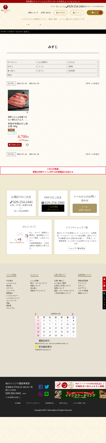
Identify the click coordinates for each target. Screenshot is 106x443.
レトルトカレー (12, 296)
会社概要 (18, 403)
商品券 (8, 306)
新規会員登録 (83, 281)
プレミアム (10, 308)
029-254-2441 (75, 6)
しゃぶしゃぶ (11, 283)
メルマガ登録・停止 (79, 403)
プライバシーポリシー (33, 403)
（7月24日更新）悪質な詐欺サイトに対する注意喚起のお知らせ (53, 170)
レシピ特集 (34, 281)
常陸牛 (11, 32)
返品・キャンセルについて (64, 291)
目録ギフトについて (37, 291)
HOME (3, 32)
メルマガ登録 (83, 291)
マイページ (82, 283)
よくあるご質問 (60, 283)
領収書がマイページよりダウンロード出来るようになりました (53, 1)
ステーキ (9, 288)
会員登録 (60, 13)
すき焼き (9, 281)
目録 (8, 303)
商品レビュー (83, 293)
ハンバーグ (10, 291)
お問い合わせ (46, 13)
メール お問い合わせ (85, 208)
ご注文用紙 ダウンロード (53, 208)
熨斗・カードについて (38, 283)
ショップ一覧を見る (77, 248)
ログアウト (82, 288)
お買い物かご (59, 281)
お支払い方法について (62, 286)
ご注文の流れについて (62, 293)
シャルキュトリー (13, 298)
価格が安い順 (22, 83)
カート (95, 13)
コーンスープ (11, 301)
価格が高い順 (34, 83)
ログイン (77, 13)
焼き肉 (19, 32)
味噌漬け (9, 293)
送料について (33, 13)
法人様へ (33, 288)
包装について (35, 286)
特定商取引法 (49, 403)
